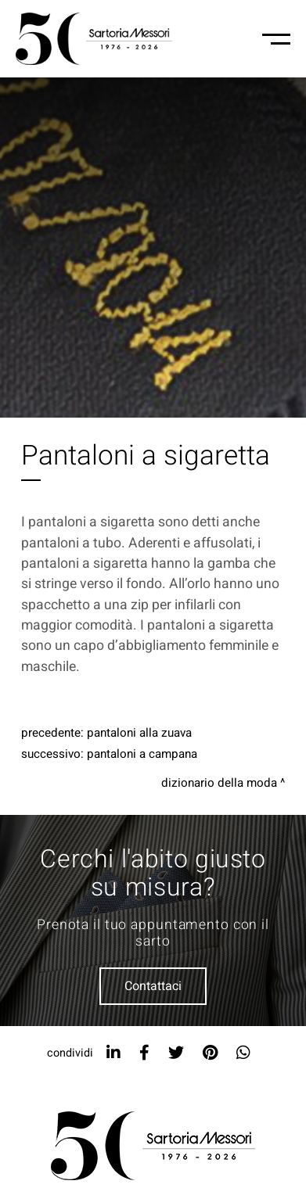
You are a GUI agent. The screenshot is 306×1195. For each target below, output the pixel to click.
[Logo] (94, 39)
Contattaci (153, 986)
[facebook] (144, 1053)
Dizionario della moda (219, 782)
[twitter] (176, 1053)
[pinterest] (210, 1053)
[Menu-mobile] (276, 39)
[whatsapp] (243, 1053)
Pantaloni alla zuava (139, 732)
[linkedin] (113, 1053)
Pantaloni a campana (142, 754)
